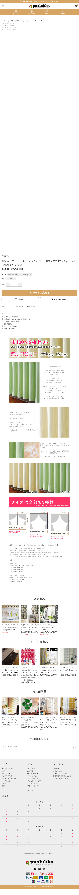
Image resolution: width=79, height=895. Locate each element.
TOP (3, 23)
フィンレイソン (32, 776)
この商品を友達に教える (11, 321)
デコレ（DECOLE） (34, 773)
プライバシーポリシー (60, 778)
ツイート (5, 313)
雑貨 (3, 786)
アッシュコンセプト (34, 783)
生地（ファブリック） (9, 778)
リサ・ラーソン (32, 778)
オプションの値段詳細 (10, 317)
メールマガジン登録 (60, 773)
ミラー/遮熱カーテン (12, 25)
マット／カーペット (8, 773)
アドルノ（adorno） (34, 786)
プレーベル (31, 791)
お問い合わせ (20, 299)
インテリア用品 (7, 776)
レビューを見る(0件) (10, 326)
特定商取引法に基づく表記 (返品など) (16, 319)
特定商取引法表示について (62, 776)
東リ (28, 788)
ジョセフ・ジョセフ (34, 781)
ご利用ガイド (57, 768)
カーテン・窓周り (7, 768)
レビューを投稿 (8, 328)
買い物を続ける (8, 324)
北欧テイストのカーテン (13, 27)
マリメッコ (31, 768)
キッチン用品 (6, 781)
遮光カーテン (10, 23)
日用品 (4, 783)
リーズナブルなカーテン (13, 29)
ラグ (3, 771)
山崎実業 (30, 771)
